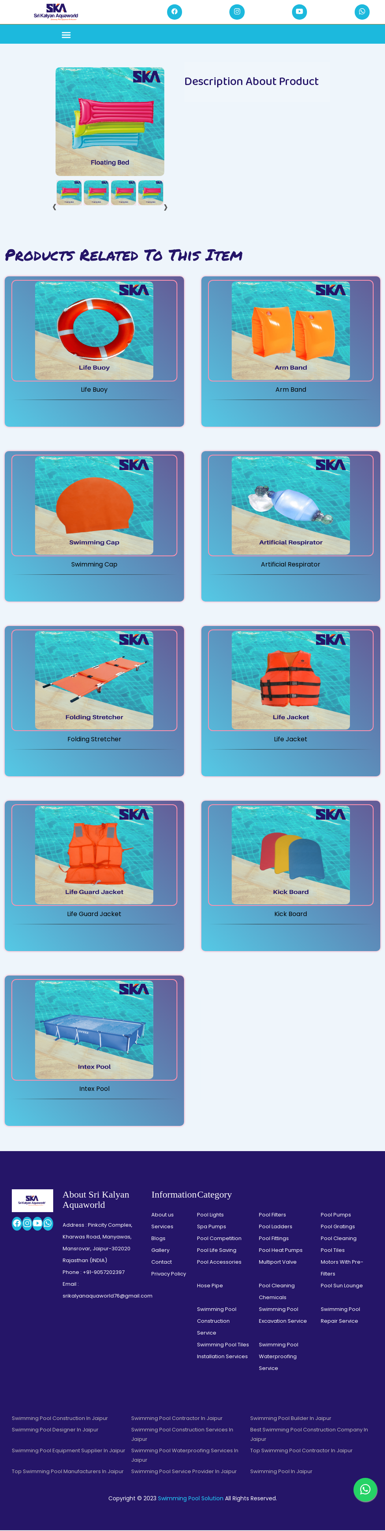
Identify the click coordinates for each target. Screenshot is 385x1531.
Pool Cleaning (339, 1239)
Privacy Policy (168, 1274)
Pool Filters (272, 1215)
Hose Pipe (210, 1286)
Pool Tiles (333, 1251)
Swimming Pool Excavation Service (283, 1316)
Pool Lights (210, 1215)
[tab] (69, 193)
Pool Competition (219, 1239)
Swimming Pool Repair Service (340, 1316)
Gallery (160, 1251)
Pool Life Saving (216, 1251)
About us (162, 1215)
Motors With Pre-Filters (342, 1268)
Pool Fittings (274, 1239)
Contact (161, 1262)
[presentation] (54, 207)
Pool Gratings (338, 1227)
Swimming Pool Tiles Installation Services (223, 1351)
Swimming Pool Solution (190, 1499)
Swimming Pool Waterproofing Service (278, 1357)
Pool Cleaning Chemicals (277, 1292)
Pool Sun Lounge (342, 1286)
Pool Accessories (219, 1262)
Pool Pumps (336, 1215)
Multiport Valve (278, 1262)
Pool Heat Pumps (281, 1251)
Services (162, 1227)
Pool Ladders (275, 1227)
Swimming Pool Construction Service (216, 1321)
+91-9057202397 (104, 1273)
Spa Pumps (211, 1227)
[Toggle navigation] (66, 36)
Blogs (158, 1239)
